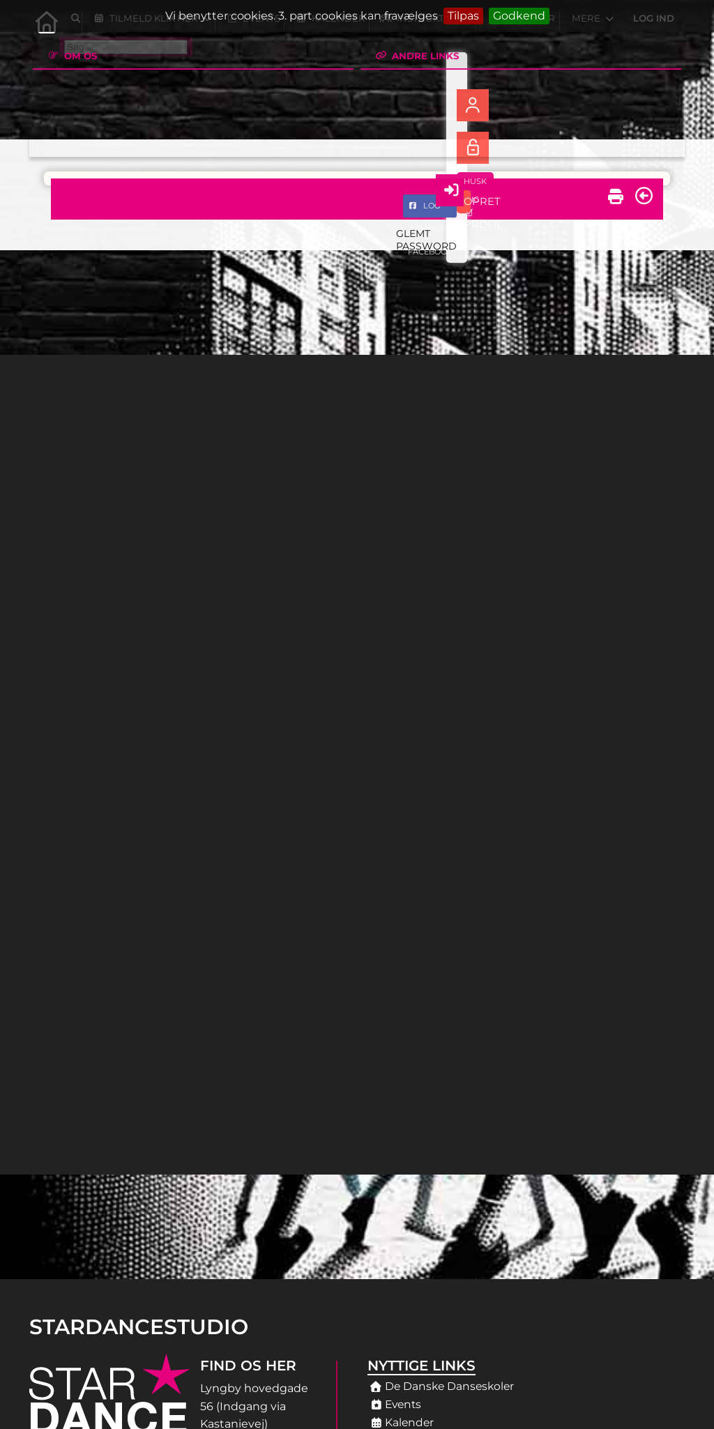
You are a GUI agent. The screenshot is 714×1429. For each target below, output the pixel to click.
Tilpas (463, 15)
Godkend (519, 15)
